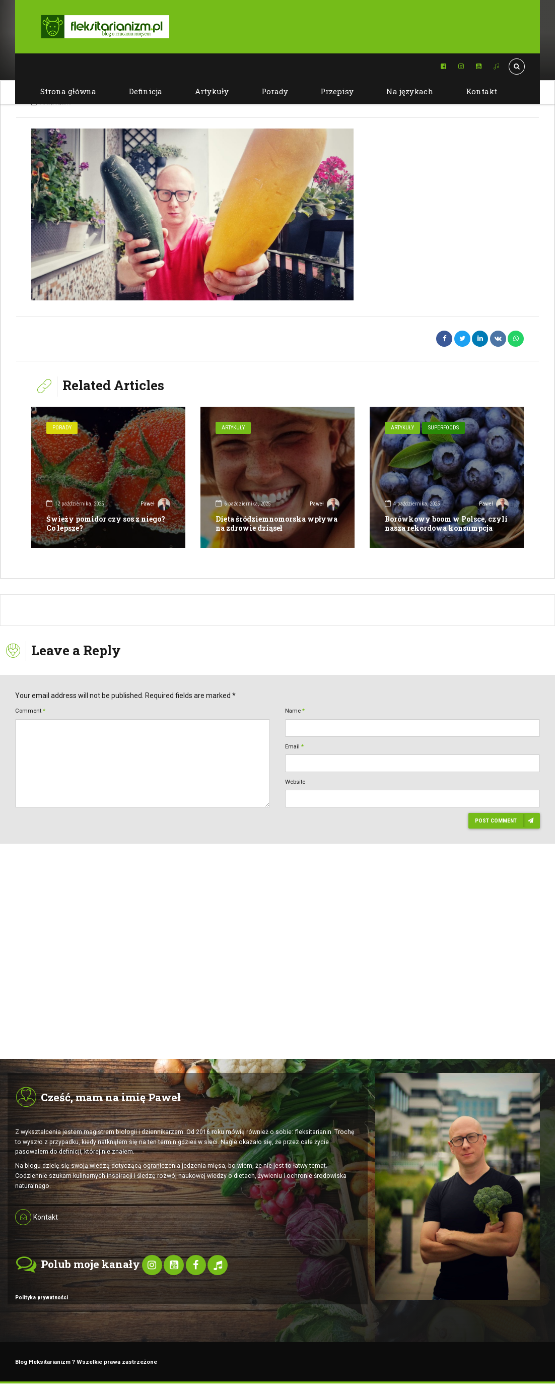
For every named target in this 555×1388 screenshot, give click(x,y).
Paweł (155, 505)
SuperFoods (443, 427)
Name (295, 710)
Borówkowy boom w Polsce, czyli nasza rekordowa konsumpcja (446, 523)
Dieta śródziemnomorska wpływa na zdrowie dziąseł (276, 523)
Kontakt (481, 91)
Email (294, 746)
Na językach (409, 91)
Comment (30, 710)
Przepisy (337, 91)
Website (295, 781)
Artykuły (212, 91)
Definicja (145, 91)
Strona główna (68, 91)
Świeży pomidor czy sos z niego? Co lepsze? (105, 523)
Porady (274, 91)
